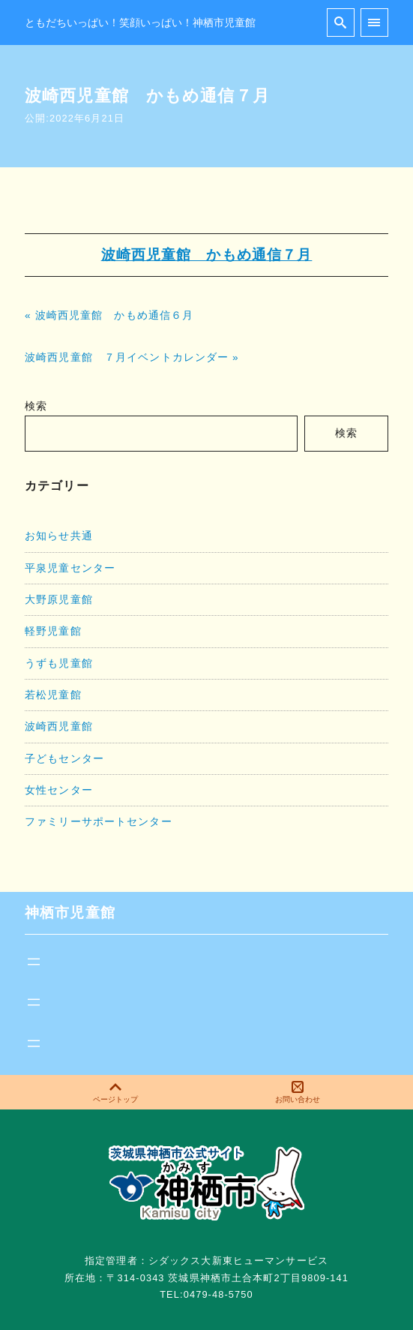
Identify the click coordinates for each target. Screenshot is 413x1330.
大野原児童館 (59, 599)
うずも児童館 (59, 663)
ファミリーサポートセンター (98, 821)
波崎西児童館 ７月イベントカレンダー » (132, 357)
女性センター (59, 790)
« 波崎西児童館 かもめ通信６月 (109, 315)
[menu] (374, 22)
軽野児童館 (53, 631)
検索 (36, 406)
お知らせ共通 (59, 536)
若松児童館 (53, 695)
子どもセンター (64, 758)
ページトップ (115, 1092)
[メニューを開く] (34, 962)
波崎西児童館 (59, 726)
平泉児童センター (70, 568)
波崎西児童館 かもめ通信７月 (207, 255)
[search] (341, 22)
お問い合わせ (297, 1092)
